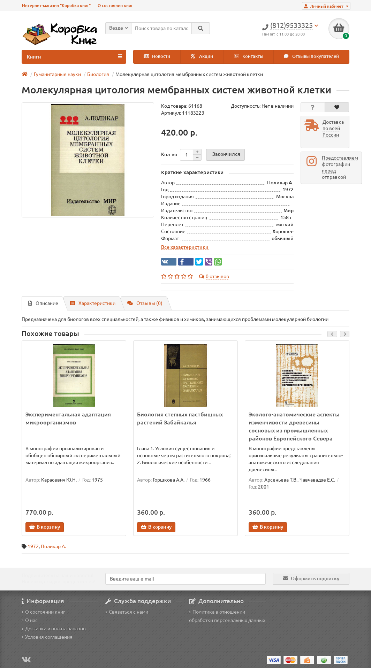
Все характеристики (185, 247)
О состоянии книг (115, 5)
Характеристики (92, 303)
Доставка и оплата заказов (54, 628)
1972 (33, 546)
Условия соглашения (47, 637)
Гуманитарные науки (57, 74)
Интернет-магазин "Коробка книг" (56, 5)
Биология (98, 74)
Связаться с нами (126, 612)
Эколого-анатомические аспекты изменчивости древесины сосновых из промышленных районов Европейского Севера (294, 426)
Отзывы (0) (144, 303)
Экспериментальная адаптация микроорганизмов (68, 418)
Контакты (248, 56)
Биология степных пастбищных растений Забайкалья (180, 418)
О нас (30, 620)
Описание (43, 303)
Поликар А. (53, 546)
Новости (157, 56)
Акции (202, 56)
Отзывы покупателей (311, 56)
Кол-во (169, 154)
